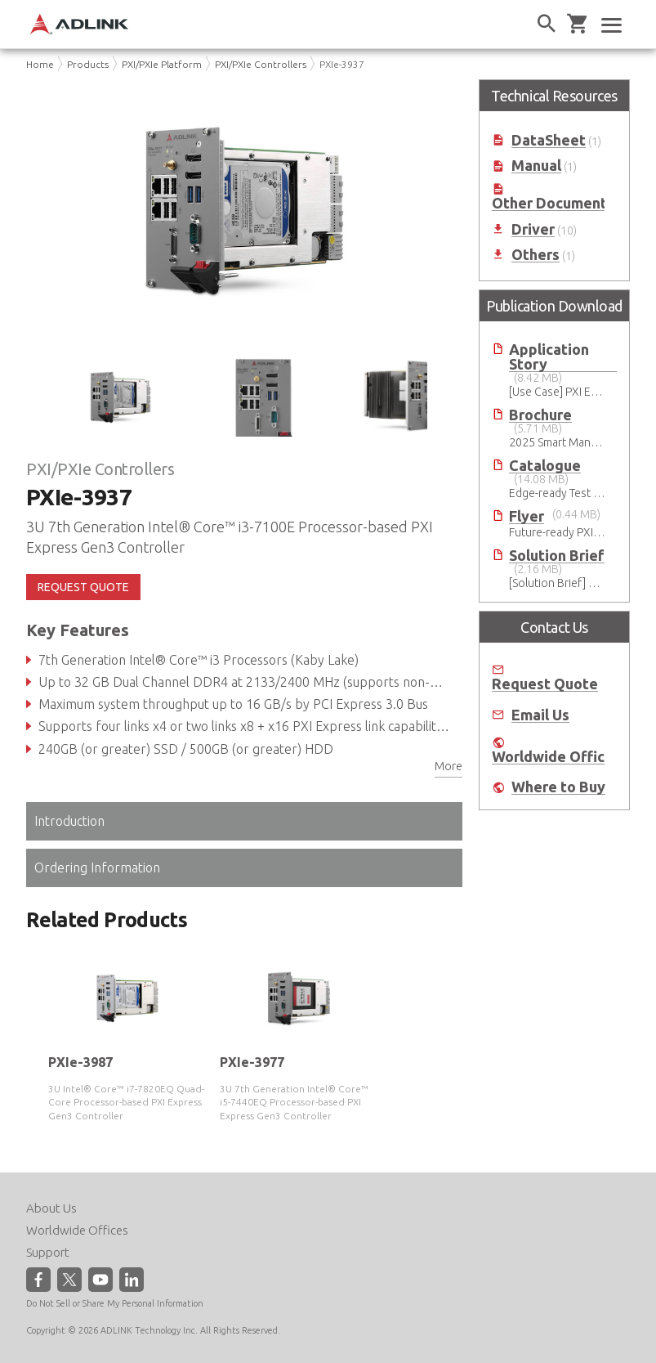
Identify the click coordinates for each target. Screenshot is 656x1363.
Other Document (549, 203)
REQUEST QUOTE (83, 587)
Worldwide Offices (556, 756)
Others (535, 254)
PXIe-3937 (341, 64)
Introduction (69, 821)
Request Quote (545, 684)
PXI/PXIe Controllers (260, 64)
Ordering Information (97, 867)
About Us (51, 1208)
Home (40, 64)
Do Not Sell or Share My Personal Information (114, 1303)
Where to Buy (558, 787)
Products (88, 64)
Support (47, 1252)
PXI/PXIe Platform (162, 64)
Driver (533, 229)
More (448, 766)
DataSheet (548, 140)
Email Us (540, 715)
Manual (536, 165)
